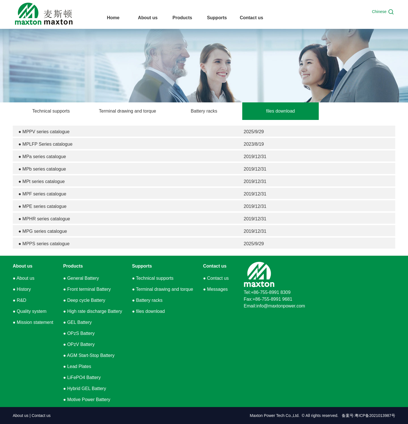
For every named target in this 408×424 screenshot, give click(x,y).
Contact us (215, 266)
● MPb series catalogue (42, 169)
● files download (148, 311)
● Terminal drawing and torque (162, 289)
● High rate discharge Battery (92, 311)
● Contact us (216, 278)
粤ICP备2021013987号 (375, 415)
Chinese (379, 11)
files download (280, 111)
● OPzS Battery (79, 333)
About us (22, 266)
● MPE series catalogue (42, 206)
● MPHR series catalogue (44, 218)
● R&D (19, 300)
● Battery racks (147, 300)
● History (22, 289)
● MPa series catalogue (42, 156)
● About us (23, 278)
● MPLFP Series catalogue (45, 144)
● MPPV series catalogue (43, 131)
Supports (142, 266)
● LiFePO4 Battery (82, 377)
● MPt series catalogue (41, 181)
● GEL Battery (77, 322)
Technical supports (51, 111)
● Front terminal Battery (87, 289)
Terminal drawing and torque (127, 111)
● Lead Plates (77, 366)
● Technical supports (152, 278)
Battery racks (204, 111)
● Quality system (29, 311)
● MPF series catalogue (42, 193)
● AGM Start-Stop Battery (88, 355)
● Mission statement (33, 322)
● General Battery (81, 278)
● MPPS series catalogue (43, 243)
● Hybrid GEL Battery (84, 388)
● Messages (215, 289)
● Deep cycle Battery (84, 300)
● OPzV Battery (79, 344)
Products (73, 266)
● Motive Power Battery (86, 399)
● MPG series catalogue (42, 231)
